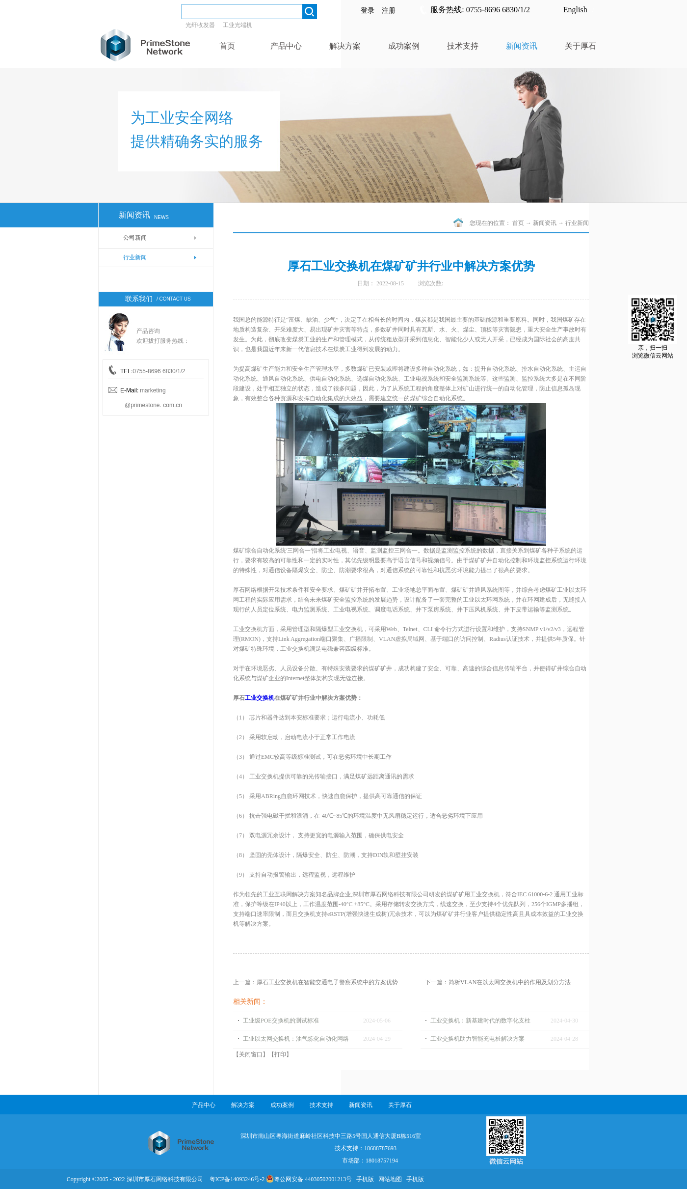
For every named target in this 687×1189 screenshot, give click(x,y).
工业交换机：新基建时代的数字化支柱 (480, 1020)
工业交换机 (259, 697)
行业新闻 (577, 223)
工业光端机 (237, 25)
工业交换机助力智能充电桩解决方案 (477, 1038)
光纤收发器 (200, 25)
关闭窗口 (251, 1054)
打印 (280, 1054)
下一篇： (498, 982)
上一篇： (315, 982)
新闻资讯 (544, 223)
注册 (389, 10)
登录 (367, 10)
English (575, 9)
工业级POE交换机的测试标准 (281, 1020)
